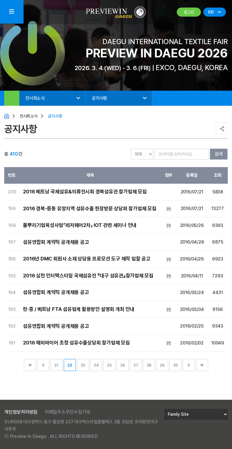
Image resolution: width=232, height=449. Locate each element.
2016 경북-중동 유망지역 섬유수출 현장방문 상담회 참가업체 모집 (89, 208)
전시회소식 (35, 98)
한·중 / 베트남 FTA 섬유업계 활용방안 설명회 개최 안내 (78, 309)
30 (175, 365)
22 (69, 365)
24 (96, 365)
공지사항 (99, 98)
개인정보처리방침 (20, 412)
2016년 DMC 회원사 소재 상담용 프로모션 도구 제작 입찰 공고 (86, 259)
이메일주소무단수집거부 (67, 412)
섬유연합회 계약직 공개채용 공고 (56, 242)
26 (122, 365)
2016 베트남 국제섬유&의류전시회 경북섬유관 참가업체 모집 (84, 192)
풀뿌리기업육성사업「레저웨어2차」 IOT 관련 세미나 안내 (79, 225)
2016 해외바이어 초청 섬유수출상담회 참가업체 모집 (76, 343)
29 (162, 365)
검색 (218, 154)
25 (109, 365)
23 (83, 365)
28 (149, 365)
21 (56, 365)
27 (136, 365)
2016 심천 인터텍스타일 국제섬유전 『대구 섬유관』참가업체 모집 (88, 276)
